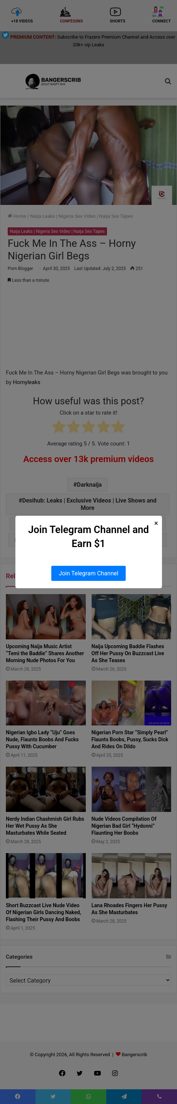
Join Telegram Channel (88, 573)
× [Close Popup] (156, 523)
